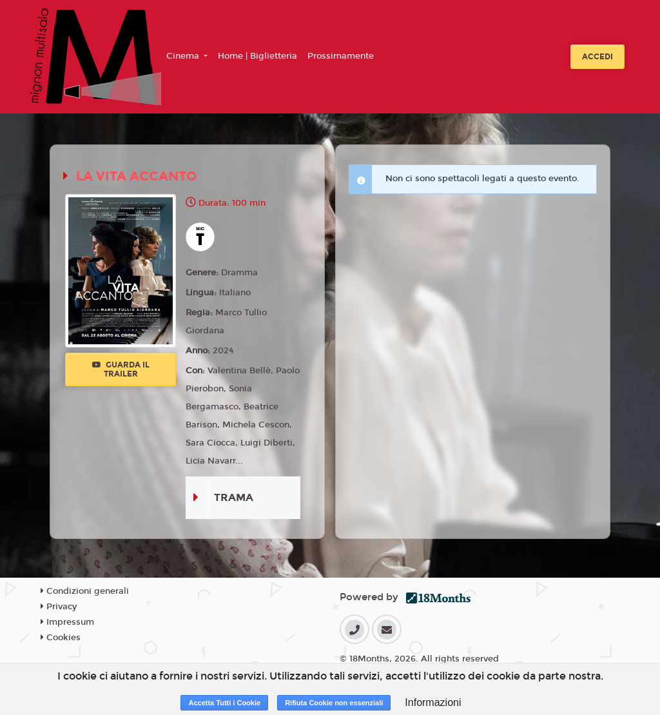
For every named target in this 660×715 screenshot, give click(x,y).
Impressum (67, 622)
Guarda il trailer (121, 369)
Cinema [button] (184, 56)
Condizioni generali (85, 591)
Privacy (59, 607)
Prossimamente (340, 56)
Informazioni (433, 702)
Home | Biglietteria (257, 56)
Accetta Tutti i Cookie (224, 703)
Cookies (61, 637)
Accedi (597, 56)
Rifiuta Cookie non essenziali (334, 703)
